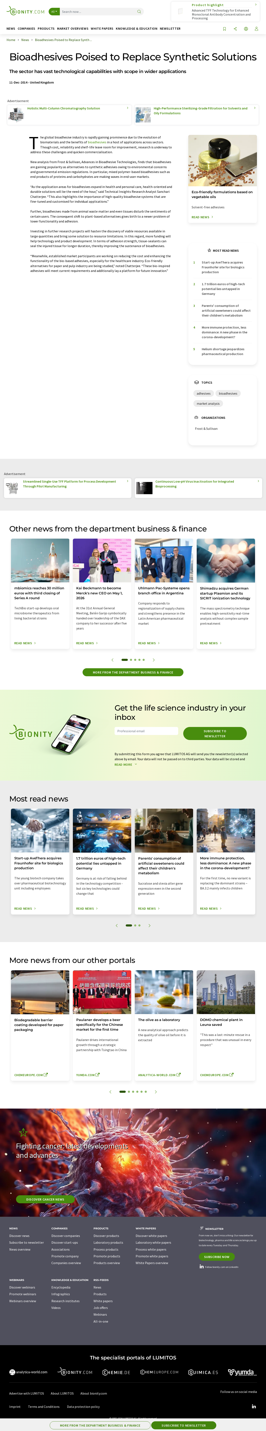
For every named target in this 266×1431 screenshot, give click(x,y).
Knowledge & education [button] (136, 29)
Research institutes (65, 1301)
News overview (19, 1249)
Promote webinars (22, 1294)
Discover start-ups (64, 1242)
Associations (60, 1249)
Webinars (100, 1314)
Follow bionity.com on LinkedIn (218, 1267)
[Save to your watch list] (224, 29)
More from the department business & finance (133, 672)
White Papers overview (152, 1263)
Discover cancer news (45, 1199)
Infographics (60, 1294)
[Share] (235, 29)
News (97, 1287)
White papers (103, 1301)
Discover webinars (22, 1287)
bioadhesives (97, 142)
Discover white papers (151, 1236)
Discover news (19, 1236)
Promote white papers (152, 1256)
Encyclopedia (60, 1287)
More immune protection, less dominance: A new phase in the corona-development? (224, 332)
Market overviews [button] (72, 29)
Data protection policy (83, 1406)
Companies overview (66, 1263)
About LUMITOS (62, 1393)
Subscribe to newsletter (215, 733)
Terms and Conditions (44, 1406)
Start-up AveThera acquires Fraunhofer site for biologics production (223, 267)
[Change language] (246, 29)
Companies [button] (26, 29)
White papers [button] (102, 29)
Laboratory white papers (153, 1242)
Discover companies (65, 1236)
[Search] (139, 11)
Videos (56, 1308)
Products (100, 1294)
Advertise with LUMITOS (26, 1393)
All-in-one (101, 1321)
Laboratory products (108, 1242)
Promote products (107, 1256)
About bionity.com (93, 1393)
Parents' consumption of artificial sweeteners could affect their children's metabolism (226, 311)
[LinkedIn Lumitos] (254, 1406)
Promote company (65, 1256)
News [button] (11, 29)
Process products (106, 1249)
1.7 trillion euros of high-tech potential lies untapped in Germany (223, 289)
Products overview (107, 1263)
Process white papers (151, 1249)
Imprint (15, 1406)
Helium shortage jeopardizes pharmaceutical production (223, 351)
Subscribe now (217, 1257)
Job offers (101, 1308)
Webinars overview (22, 1301)
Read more (127, 764)
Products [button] (46, 29)
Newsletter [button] (170, 29)
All (53, 11)
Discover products (106, 1236)
